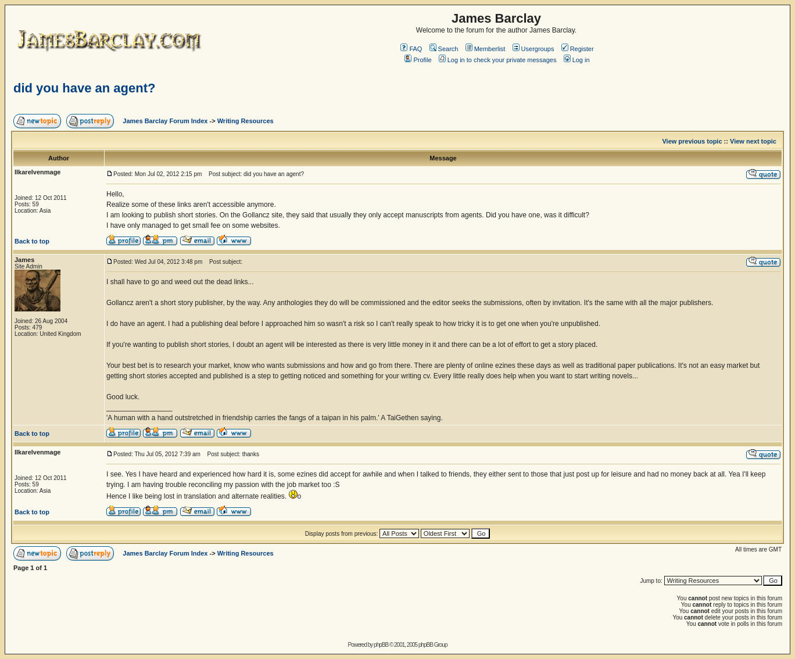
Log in (577, 59)
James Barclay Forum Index (165, 120)
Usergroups (533, 48)
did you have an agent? (84, 88)
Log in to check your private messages (498, 59)
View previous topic (692, 141)
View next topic (753, 141)
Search (444, 48)
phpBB (381, 645)
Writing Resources (245, 120)
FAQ (411, 48)
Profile (417, 59)
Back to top (32, 241)
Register (577, 48)
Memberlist (485, 48)
